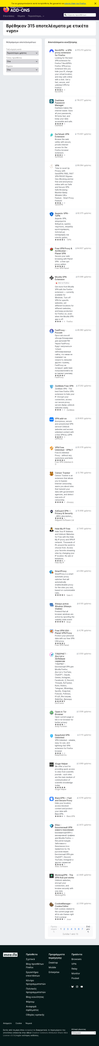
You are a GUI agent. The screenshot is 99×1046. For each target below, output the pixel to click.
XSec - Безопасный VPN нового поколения (64, 827)
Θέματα (21, 16)
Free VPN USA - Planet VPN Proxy (63, 631)
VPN (57, 165)
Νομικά (29, 1023)
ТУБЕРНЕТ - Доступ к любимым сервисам (61, 658)
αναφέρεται (30, 1030)
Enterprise (54, 972)
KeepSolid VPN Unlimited (62, 736)
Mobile (52, 967)
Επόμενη (88, 929)
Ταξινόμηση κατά (13, 49)
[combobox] (80, 15)
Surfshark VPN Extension (62, 135)
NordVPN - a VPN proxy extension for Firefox (63, 52)
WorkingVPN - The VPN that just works (64, 876)
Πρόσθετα (32, 954)
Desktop (53, 962)
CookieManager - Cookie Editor (63, 904)
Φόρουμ (30, 1001)
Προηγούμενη (54, 929)
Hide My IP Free (62, 529)
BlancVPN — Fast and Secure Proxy (63, 799)
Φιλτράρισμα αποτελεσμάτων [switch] (21, 42)
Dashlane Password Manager (59, 103)
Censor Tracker (62, 473)
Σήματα (9, 66)
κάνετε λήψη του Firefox (75, 3)
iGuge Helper (61, 764)
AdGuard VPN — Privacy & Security (64, 512)
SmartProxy (61, 571)
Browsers (76, 959)
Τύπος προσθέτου (14, 58)
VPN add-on (61, 418)
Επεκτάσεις (8, 16)
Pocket (75, 978)
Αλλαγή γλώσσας (78, 1029)
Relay (74, 968)
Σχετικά (30, 959)
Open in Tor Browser (60, 713)
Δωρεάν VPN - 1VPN (62, 214)
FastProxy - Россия (60, 331)
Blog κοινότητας (35, 997)
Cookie (19, 1023)
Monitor (75, 973)
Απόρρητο (7, 1023)
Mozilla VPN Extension (61, 278)
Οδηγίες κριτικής (35, 1014)
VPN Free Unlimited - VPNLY (64, 448)
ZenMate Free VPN (64, 386)
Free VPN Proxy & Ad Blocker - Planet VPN (63, 251)
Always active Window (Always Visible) (63, 606)
